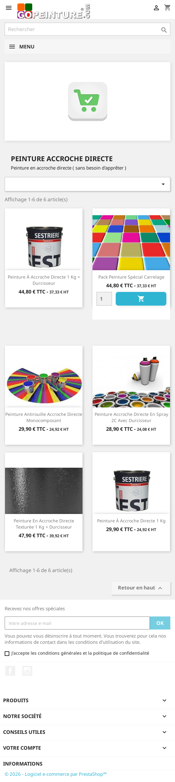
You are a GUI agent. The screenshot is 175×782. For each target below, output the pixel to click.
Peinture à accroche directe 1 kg (131, 521)
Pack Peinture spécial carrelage (131, 277)
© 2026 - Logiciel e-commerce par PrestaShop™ (56, 774)
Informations (23, 763)
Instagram (27, 671)
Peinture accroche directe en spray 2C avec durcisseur (131, 417)
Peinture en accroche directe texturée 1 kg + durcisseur (44, 524)
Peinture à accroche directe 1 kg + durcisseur (44, 280)
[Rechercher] (87, 29)
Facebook (10, 671)
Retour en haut (141, 588)
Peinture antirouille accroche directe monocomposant (43, 417)
